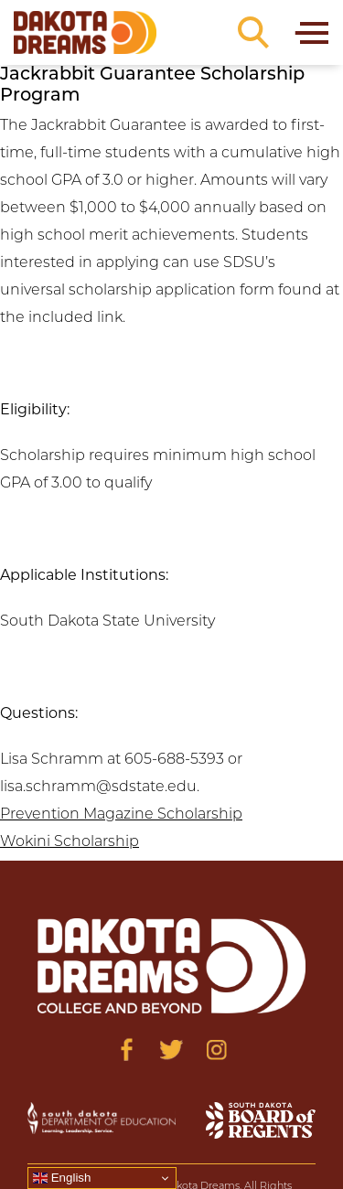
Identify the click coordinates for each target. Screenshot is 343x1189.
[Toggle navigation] (310, 32)
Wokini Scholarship (69, 842)
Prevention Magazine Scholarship (121, 815)
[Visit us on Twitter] (171, 1049)
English (62, 1178)
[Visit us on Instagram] (216, 1049)
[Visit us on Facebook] (126, 1049)
